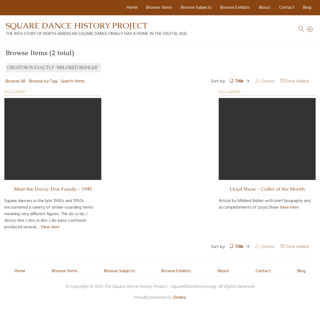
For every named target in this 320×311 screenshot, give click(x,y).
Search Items (73, 81)
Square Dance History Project (77, 25)
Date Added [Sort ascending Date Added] (297, 81)
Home (132, 7)
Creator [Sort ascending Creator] (268, 81)
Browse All (15, 81)
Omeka (179, 297)
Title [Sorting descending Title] (239, 81)
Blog (307, 7)
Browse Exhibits (235, 7)
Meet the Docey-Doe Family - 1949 (52, 189)
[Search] (310, 29)
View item (50, 227)
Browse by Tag (43, 81)
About (264, 7)
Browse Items (159, 7)
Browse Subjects (196, 7)
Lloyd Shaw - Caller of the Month (267, 189)
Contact (286, 7)
